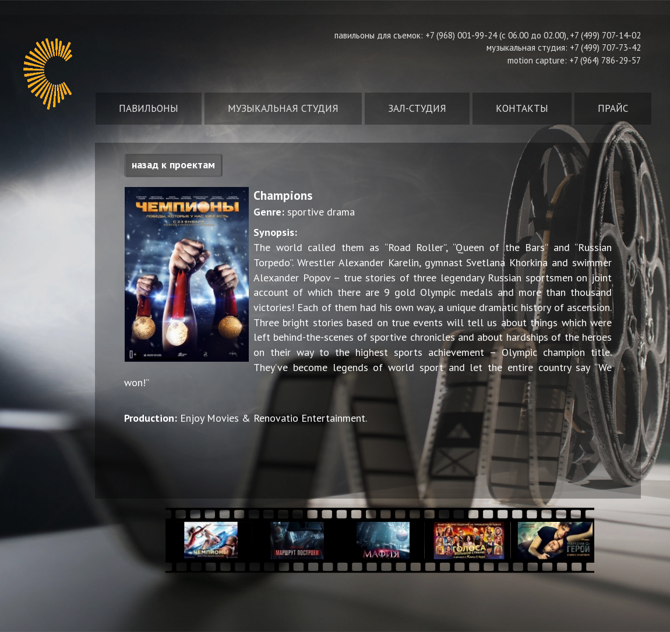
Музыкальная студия (283, 108)
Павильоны (148, 108)
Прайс (613, 108)
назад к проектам (173, 164)
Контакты (522, 108)
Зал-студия (417, 108)
